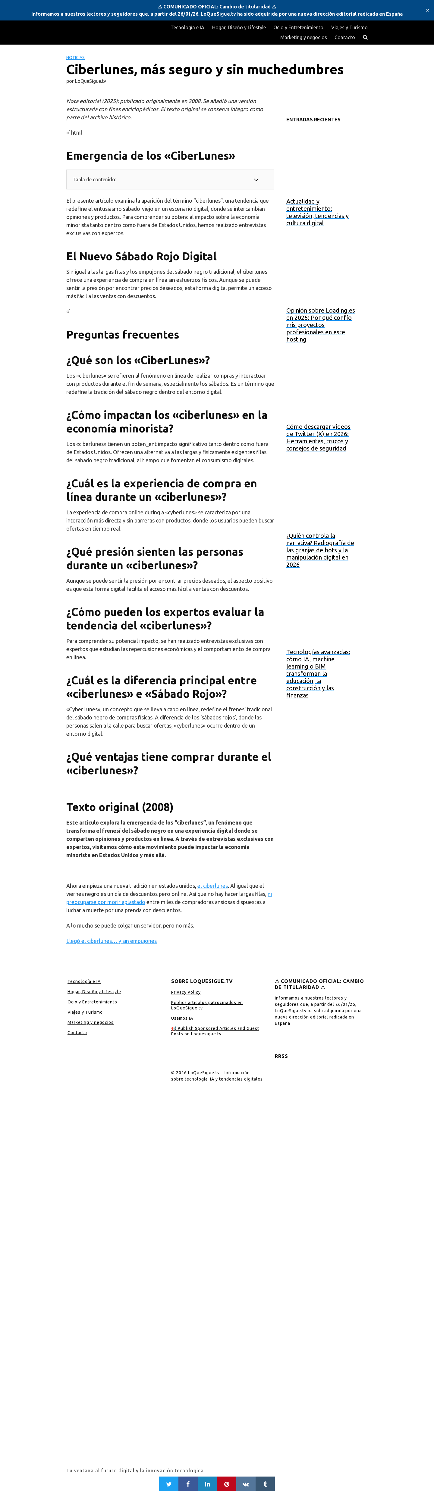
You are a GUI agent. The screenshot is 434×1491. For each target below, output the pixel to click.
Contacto (345, 37)
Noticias (75, 57)
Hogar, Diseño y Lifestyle (239, 27)
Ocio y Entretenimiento (298, 27)
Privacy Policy (186, 992)
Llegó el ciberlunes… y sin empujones (111, 941)
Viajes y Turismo (349, 27)
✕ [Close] (427, 10)
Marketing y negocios (303, 37)
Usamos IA (182, 1018)
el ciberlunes (212, 886)
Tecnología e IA (187, 27)
